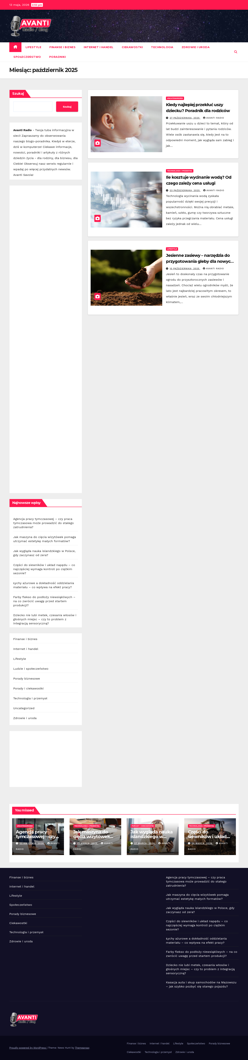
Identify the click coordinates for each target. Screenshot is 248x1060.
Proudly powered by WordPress (28, 1047)
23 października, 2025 (185, 190)
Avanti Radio (213, 118)
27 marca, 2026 (87, 843)
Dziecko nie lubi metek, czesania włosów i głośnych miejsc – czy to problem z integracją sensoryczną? (44, 619)
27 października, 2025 (185, 118)
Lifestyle (33, 47)
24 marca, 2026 (202, 843)
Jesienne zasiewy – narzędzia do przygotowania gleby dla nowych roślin (199, 261)
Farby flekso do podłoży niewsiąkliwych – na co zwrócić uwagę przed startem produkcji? (44, 601)
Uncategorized (23, 708)
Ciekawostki (132, 47)
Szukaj (18, 94)
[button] (235, 52)
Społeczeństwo (27, 57)
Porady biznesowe (26, 678)
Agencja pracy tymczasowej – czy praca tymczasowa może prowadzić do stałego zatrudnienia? (43, 523)
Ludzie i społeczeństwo (30, 668)
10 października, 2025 (185, 268)
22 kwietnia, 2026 (32, 843)
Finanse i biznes (62, 47)
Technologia (162, 47)
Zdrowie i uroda (196, 47)
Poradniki (57, 57)
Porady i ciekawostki (28, 688)
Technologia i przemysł (30, 698)
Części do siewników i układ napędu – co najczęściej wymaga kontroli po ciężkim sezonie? (44, 569)
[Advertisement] (45, 339)
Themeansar (82, 1047)
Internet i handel (99, 47)
